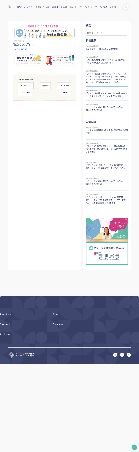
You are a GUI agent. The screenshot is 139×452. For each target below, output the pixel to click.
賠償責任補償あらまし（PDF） (12, 362)
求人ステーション (60, 372)
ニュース (73, 7)
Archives (5, 398)
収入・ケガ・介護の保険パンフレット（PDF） (18, 367)
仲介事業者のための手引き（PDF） (14, 419)
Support (5, 347)
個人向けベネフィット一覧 (63, 358)
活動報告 (45, 85)
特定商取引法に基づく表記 (10, 390)
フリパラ (64, 7)
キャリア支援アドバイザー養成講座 (67, 376)
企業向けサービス (42, 7)
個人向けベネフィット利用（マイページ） (69, 362)
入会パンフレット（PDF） (10, 358)
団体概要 (55, 7)
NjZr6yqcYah (20, 48)
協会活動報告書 (6, 414)
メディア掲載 (25, 92)
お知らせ (65, 92)
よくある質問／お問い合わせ (11, 353)
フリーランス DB (85, 7)
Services (58, 347)
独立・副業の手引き (8, 409)
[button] (134, 447)
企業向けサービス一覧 (62, 367)
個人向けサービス (23, 7)
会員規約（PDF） (7, 381)
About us (5, 314)
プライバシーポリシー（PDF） (12, 386)
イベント (56, 329)
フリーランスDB (59, 353)
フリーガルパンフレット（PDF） (13, 372)
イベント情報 (64, 85)
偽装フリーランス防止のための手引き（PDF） (18, 423)
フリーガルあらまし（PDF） (11, 376)
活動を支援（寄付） (8, 325)
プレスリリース (25, 85)
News (56, 314)
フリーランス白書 (100, 7)
